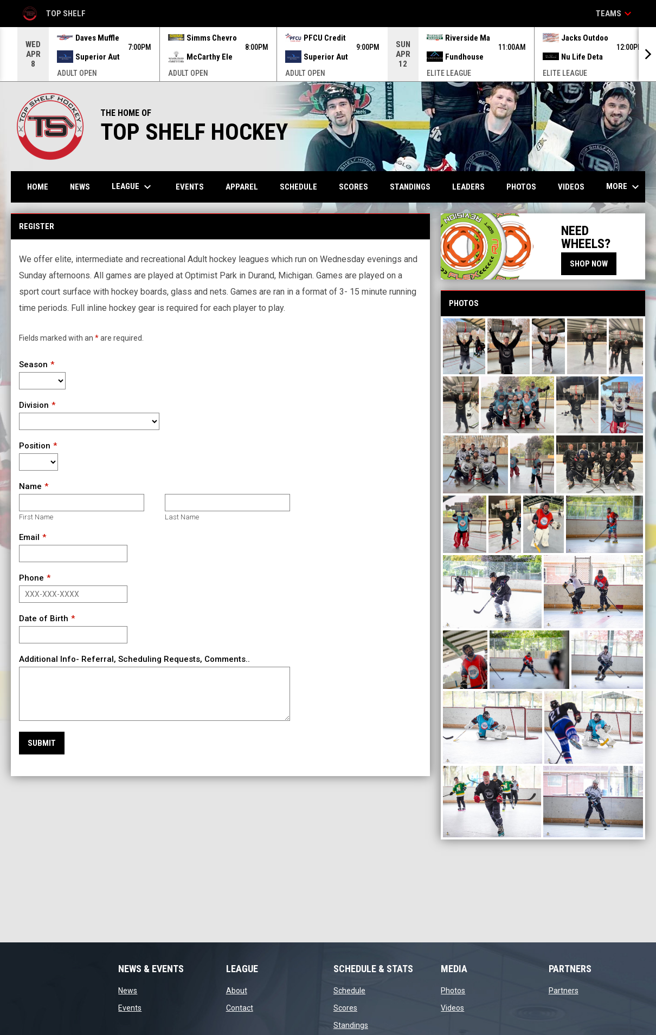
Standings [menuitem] (410, 187)
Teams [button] (615, 13)
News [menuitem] (80, 187)
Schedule (349, 990)
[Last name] (227, 502)
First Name (36, 517)
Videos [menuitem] (571, 187)
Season (33, 364)
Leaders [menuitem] (468, 187)
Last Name (182, 517)
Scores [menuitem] (353, 187)
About (236, 990)
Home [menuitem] (37, 187)
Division (34, 405)
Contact (239, 1008)
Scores (345, 1008)
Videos (452, 1008)
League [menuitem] (133, 186)
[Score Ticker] (328, 54)
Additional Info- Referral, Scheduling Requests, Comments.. (134, 659)
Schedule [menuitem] (298, 187)
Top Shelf (54, 13)
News (127, 990)
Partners (563, 990)
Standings (350, 1025)
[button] (464, 346)
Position (34, 446)
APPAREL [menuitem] (242, 187)
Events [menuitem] (190, 187)
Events (130, 1008)
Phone (31, 578)
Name (30, 486)
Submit (42, 743)
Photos (453, 990)
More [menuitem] (624, 186)
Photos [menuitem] (521, 187)
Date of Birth (43, 618)
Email (29, 537)
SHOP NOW (589, 264)
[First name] (81, 502)
